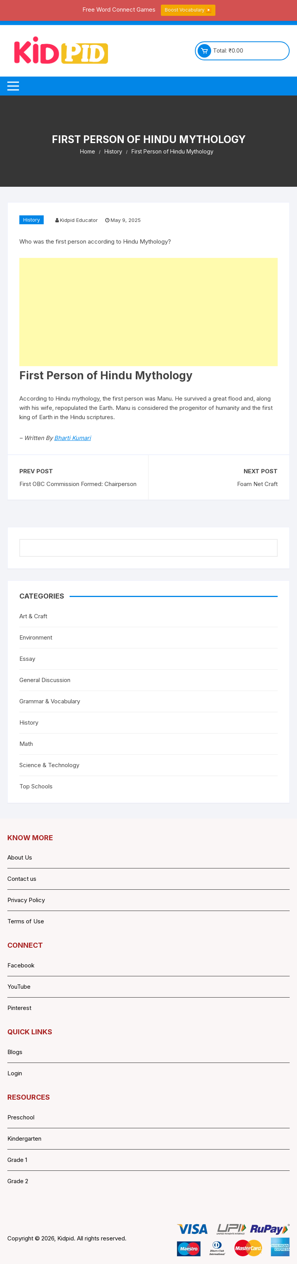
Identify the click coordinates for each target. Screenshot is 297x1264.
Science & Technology (49, 765)
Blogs (14, 1052)
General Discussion (44, 680)
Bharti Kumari (72, 438)
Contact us (21, 878)
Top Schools (36, 786)
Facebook (20, 965)
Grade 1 (17, 1159)
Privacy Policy (26, 900)
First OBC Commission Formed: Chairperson (78, 484)
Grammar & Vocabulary (49, 701)
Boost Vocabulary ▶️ (188, 10)
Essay (27, 658)
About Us (19, 857)
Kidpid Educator (79, 220)
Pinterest (19, 1008)
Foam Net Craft (257, 484)
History (31, 220)
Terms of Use (25, 921)
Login (14, 1073)
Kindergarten (24, 1138)
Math (26, 743)
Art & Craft (33, 616)
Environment (35, 637)
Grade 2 (17, 1181)
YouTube (19, 986)
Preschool (20, 1117)
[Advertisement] (148, 312)
